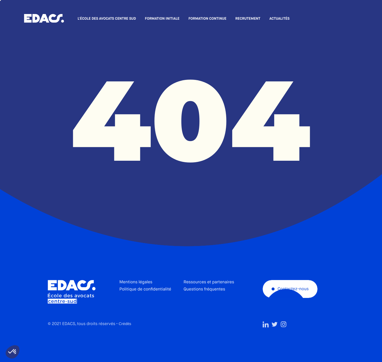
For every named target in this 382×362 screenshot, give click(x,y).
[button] (12, 352)
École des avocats (44, 18)
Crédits (124, 335)
